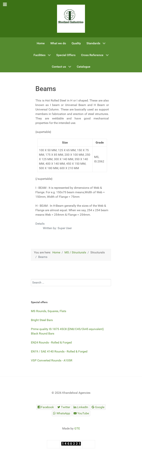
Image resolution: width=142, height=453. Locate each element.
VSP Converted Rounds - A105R (51, 360)
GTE (77, 428)
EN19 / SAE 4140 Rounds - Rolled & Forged (59, 351)
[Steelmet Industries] (71, 19)
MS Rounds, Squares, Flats (48, 311)
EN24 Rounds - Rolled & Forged (51, 342)
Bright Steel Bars (42, 320)
